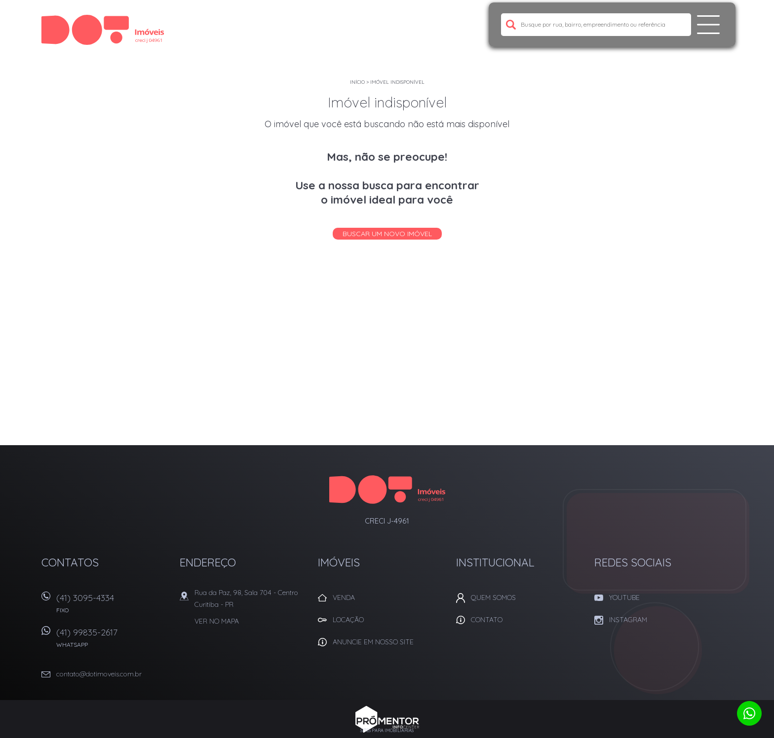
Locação (348, 619)
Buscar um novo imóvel (387, 233)
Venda (344, 597)
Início (357, 82)
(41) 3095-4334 (113, 606)
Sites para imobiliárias (387, 730)
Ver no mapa (216, 621)
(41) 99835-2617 (113, 641)
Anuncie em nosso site (373, 641)
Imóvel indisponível (397, 82)
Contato (487, 619)
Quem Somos (493, 597)
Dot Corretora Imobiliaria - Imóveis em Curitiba (387, 489)
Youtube (624, 597)
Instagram (628, 619)
